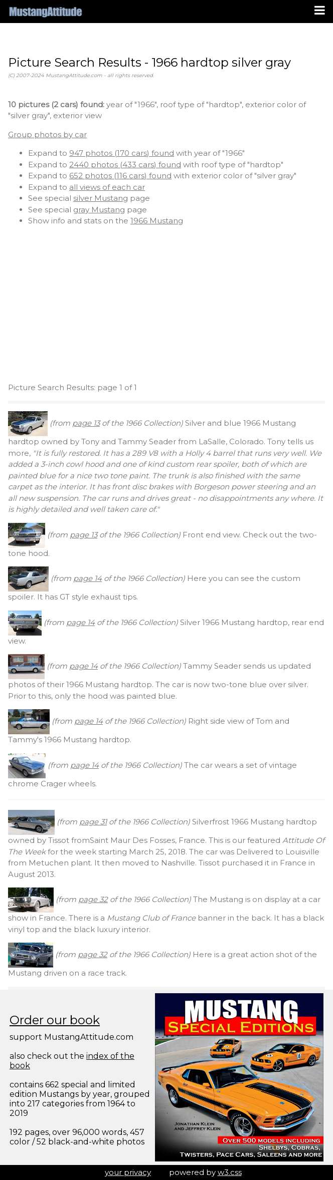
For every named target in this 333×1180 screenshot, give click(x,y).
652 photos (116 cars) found (120, 175)
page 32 (93, 899)
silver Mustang (100, 198)
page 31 (93, 821)
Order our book (55, 1020)
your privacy (128, 1172)
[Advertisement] (166, 304)
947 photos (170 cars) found (121, 153)
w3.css (230, 1172)
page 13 (86, 423)
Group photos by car (47, 134)
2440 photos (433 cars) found (125, 164)
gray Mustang (99, 209)
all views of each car (107, 187)
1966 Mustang (156, 220)
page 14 (87, 578)
